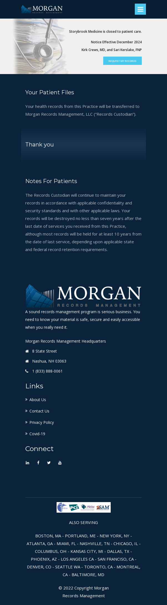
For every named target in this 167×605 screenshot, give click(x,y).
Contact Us (39, 411)
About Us (37, 399)
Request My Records (122, 61)
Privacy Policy (41, 422)
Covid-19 (37, 433)
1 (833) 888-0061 (47, 371)
